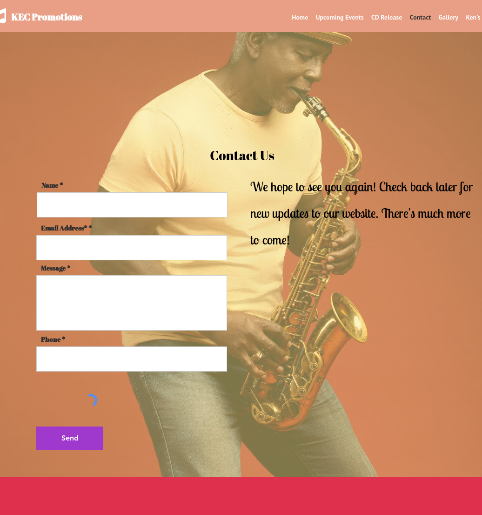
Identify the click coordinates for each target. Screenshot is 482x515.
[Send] (69, 438)
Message (53, 268)
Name (49, 185)
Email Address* (64, 228)
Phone (50, 339)
